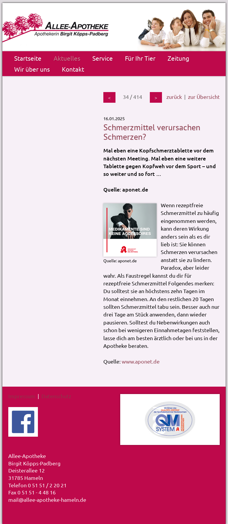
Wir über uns (32, 69)
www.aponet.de (141, 361)
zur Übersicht (204, 97)
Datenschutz (56, 396)
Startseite (27, 58)
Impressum (21, 396)
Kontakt (73, 69)
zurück (174, 97)
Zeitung (178, 58)
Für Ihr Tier (140, 58)
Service (102, 58)
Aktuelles (67, 58)
